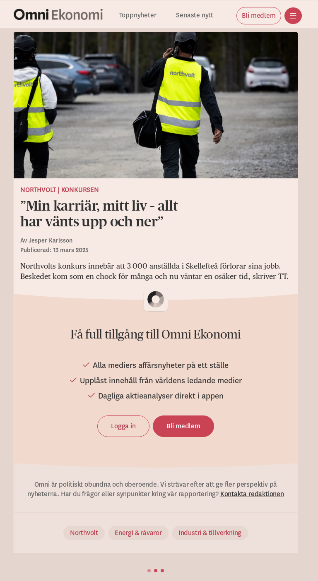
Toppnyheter (138, 15)
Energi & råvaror (138, 533)
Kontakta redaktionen (252, 494)
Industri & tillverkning (209, 533)
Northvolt (84, 533)
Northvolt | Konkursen (59, 190)
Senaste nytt (194, 15)
